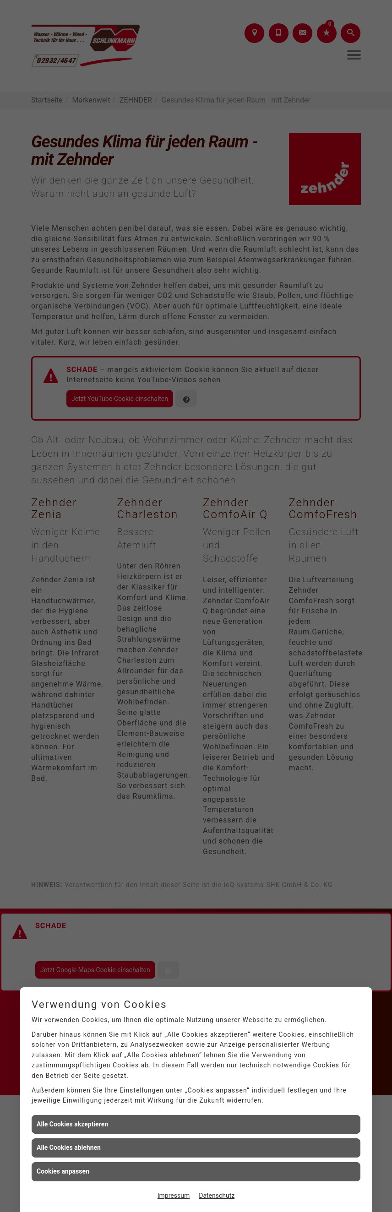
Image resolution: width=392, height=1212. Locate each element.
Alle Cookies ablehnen (69, 1147)
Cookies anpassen (63, 1171)
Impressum (174, 1195)
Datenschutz (216, 1195)
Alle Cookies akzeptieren (72, 1124)
